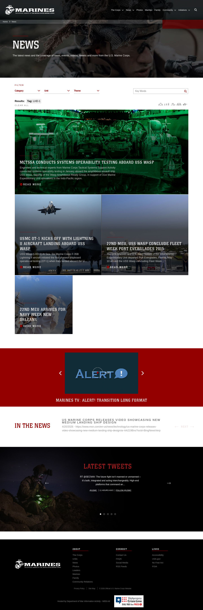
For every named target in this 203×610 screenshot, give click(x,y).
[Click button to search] (185, 91)
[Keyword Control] (160, 91)
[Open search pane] (195, 10)
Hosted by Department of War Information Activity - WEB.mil (84, 601)
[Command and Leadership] (179, 104)
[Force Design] (160, 104)
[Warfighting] (185, 104)
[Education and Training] (166, 104)
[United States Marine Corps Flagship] (29, 10)
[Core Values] (173, 104)
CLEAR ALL (22, 105)
